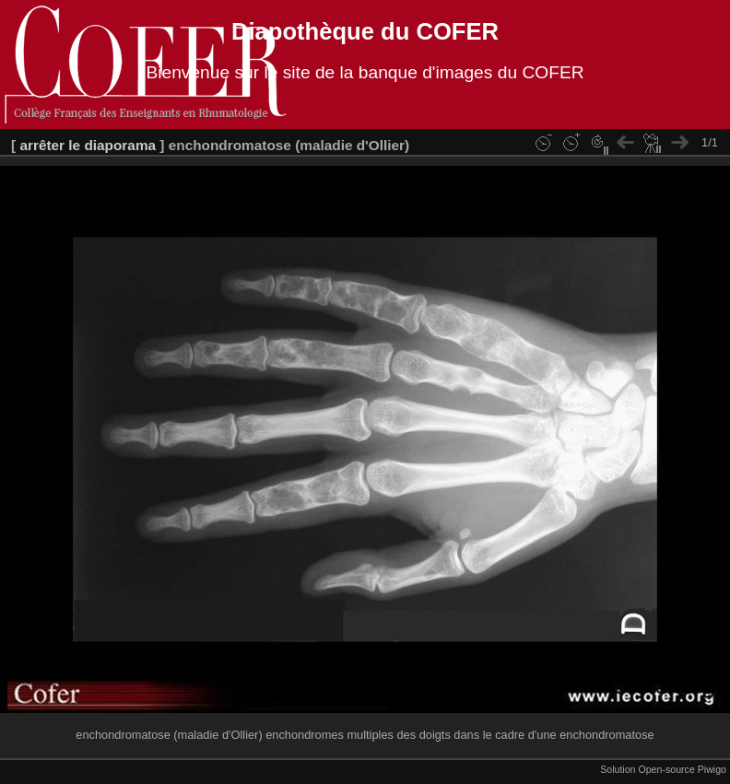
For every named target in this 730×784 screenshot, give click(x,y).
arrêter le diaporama (87, 145)
